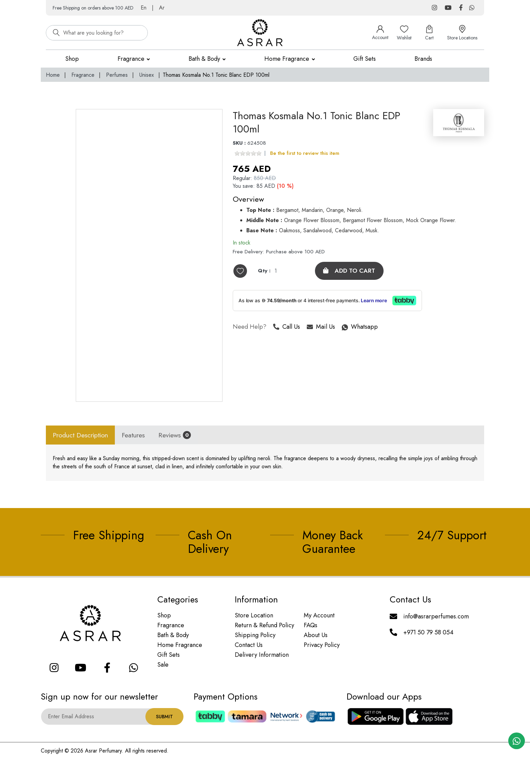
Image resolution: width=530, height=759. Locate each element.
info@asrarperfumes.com (436, 616)
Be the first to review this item (304, 153)
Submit (164, 716)
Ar (161, 8)
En (143, 8)
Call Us (286, 327)
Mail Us (321, 327)
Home (53, 75)
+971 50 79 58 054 (428, 632)
